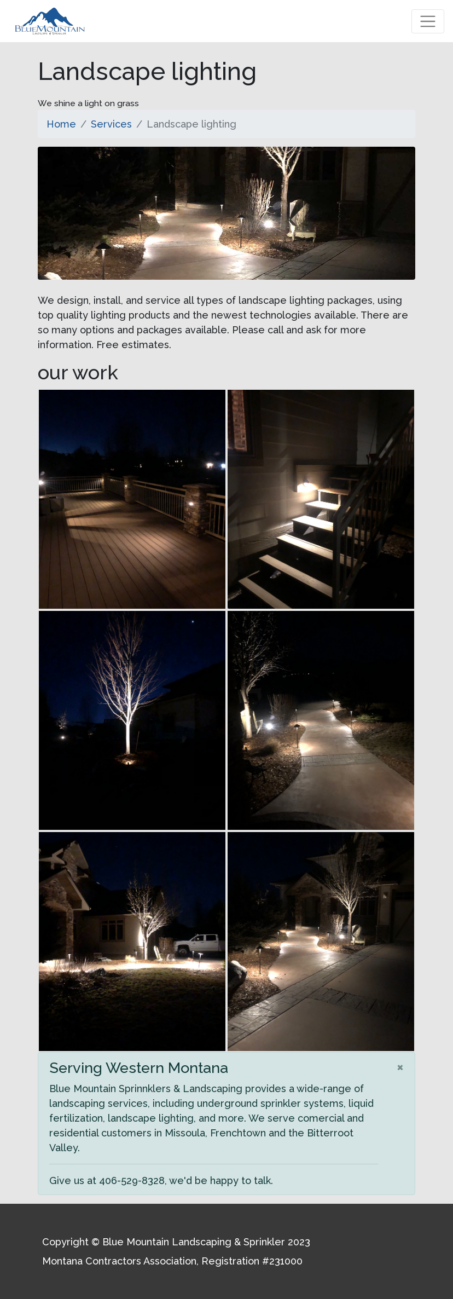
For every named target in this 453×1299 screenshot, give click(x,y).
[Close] (400, 1067)
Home (61, 124)
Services (111, 124)
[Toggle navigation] (427, 21)
